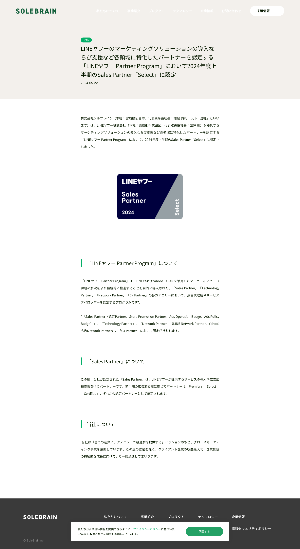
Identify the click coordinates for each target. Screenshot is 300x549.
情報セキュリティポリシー (251, 528)
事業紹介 (134, 11)
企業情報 (207, 11)
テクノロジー (183, 11)
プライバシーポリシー (147, 529)
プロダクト (156, 11)
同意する (204, 531)
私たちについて (107, 11)
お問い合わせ (231, 11)
